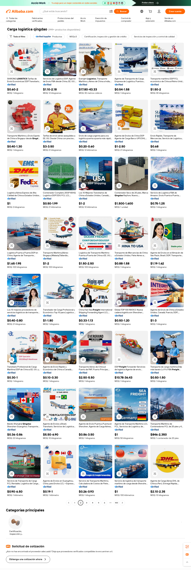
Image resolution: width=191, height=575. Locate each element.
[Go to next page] (122, 502)
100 (116, 503)
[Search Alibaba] (75, 11)
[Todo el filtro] (17, 36)
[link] (187, 547)
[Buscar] (121, 11)
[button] (111, 11)
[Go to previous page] (68, 502)
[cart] (151, 12)
